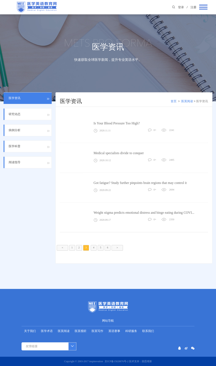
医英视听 (80, 331)
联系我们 (148, 331)
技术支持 (134, 361)
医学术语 (47, 331)
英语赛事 (114, 331)
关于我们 (30, 331)
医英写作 (97, 331)
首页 (174, 101)
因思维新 (147, 361)
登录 (181, 7)
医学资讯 (202, 101)
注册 (193, 7)
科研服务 (131, 331)
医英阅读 (187, 101)
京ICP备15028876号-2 (117, 361)
